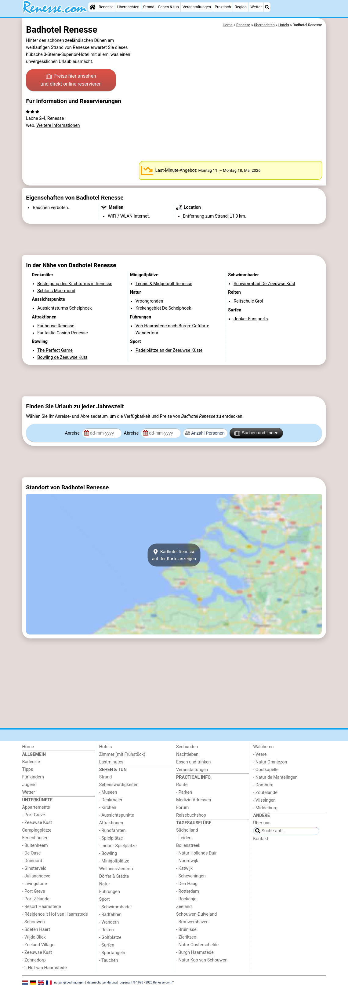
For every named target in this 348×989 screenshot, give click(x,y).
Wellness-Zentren (116, 868)
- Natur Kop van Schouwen (201, 960)
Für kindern (33, 777)
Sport (104, 899)
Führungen (109, 891)
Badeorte (31, 761)
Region (241, 7)
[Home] (92, 7)
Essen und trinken (193, 762)
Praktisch (223, 7)
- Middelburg (265, 808)
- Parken (184, 792)
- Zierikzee (186, 937)
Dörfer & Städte (114, 876)
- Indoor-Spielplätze (118, 845)
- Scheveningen (191, 876)
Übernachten (128, 7)
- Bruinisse (186, 929)
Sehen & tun (168, 7)
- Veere (259, 754)
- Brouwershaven (192, 922)
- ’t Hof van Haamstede (44, 967)
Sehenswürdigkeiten (119, 784)
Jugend (29, 784)
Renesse (106, 7)
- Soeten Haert (36, 929)
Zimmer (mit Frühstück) (122, 754)
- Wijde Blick (34, 937)
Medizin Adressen (193, 800)
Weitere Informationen (58, 125)
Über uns (261, 822)
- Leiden (183, 837)
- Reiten (106, 929)
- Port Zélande (35, 899)
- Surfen (106, 945)
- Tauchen (108, 960)
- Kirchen (107, 807)
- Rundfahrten (112, 830)
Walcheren (263, 746)
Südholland (187, 830)
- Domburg (263, 785)
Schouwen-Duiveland (196, 914)
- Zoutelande (265, 792)
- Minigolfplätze (114, 861)
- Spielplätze (111, 838)
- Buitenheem (35, 845)
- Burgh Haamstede (195, 952)
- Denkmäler (110, 800)
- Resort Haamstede (41, 906)
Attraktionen (111, 822)
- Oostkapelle (265, 769)
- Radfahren (110, 914)
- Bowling (108, 853)
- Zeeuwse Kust (37, 822)
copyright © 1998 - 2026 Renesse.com (146, 982)
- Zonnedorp (34, 960)
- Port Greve (33, 815)
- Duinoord (32, 860)
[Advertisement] (174, 239)
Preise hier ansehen (71, 80)
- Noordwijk (187, 860)
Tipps (27, 769)
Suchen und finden (256, 433)
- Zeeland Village (38, 944)
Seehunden (187, 746)
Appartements (36, 807)
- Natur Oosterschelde (197, 944)
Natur (104, 884)
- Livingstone (34, 883)
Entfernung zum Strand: (206, 216)
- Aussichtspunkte (116, 815)
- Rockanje (186, 899)
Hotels (105, 746)
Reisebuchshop (191, 815)
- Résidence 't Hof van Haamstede (55, 914)
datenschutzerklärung (102, 982)
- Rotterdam (187, 891)
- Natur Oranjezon (270, 762)
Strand (148, 7)
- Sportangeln (112, 952)
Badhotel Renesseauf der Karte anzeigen (174, 555)
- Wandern (109, 922)
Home (28, 746)
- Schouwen (33, 922)
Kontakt (260, 838)
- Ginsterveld (34, 868)
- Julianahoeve (36, 876)
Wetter (256, 7)
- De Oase (31, 853)
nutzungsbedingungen (69, 982)
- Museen (108, 792)
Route (181, 784)
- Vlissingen (264, 800)
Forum (182, 807)
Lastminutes (111, 762)
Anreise (73, 433)
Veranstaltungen (197, 7)
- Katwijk (184, 868)
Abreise (132, 433)
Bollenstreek (188, 845)
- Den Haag (187, 883)
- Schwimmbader (115, 907)
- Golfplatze (110, 937)
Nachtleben (187, 754)
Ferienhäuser (35, 837)
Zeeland (184, 906)
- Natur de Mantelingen (275, 777)
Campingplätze (37, 830)
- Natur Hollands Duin (197, 853)
